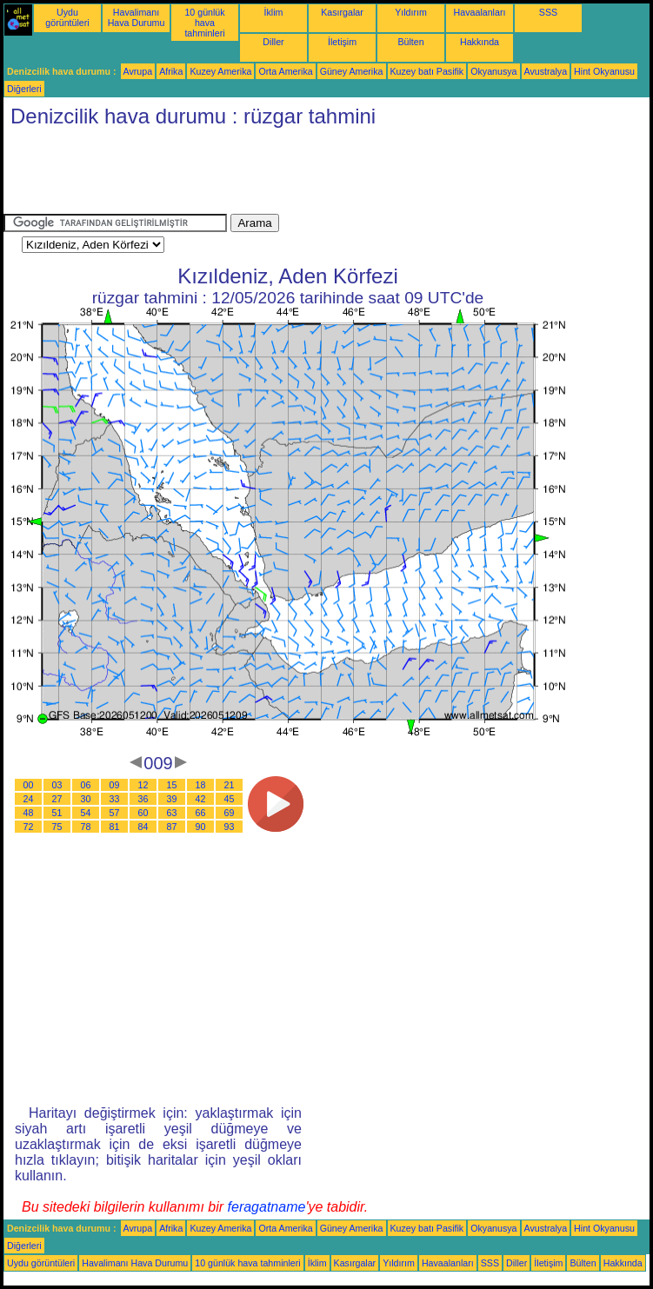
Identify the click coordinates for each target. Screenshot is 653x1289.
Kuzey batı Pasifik (427, 71)
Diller (273, 42)
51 (57, 812)
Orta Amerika (285, 71)
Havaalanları (480, 12)
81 (115, 826)
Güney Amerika (351, 71)
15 (172, 785)
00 (28, 785)
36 (143, 799)
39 (172, 799)
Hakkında (479, 42)
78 (86, 826)
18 (201, 785)
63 (172, 812)
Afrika (171, 71)
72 (28, 826)
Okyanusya (493, 71)
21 (229, 785)
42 (201, 799)
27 (57, 799)
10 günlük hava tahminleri (204, 22)
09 (115, 785)
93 (229, 826)
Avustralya (546, 71)
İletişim (342, 42)
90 (201, 826)
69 (229, 812)
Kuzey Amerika (220, 71)
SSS (548, 12)
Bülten (410, 42)
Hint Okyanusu (604, 71)
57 (115, 812)
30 (86, 799)
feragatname (267, 1206)
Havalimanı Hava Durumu (136, 17)
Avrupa (138, 71)
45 (229, 799)
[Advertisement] (319, 175)
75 (57, 826)
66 (201, 812)
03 (57, 785)
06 (86, 785)
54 (86, 812)
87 (172, 826)
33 (115, 799)
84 (143, 826)
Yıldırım (411, 12)
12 (143, 785)
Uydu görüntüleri (67, 17)
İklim (273, 12)
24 (28, 799)
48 (28, 812)
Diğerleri (24, 88)
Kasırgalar (342, 12)
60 (143, 812)
